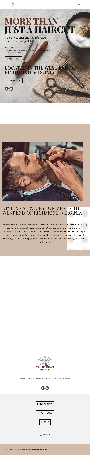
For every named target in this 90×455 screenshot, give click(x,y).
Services (57, 379)
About (31, 379)
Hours (46, 434)
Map (46, 422)
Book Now (13, 59)
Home (22, 379)
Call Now (46, 413)
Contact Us (13, 80)
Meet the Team (43, 379)
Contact (66, 379)
